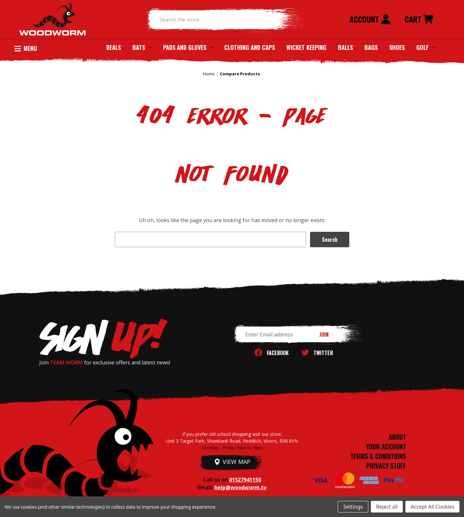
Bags (371, 47)
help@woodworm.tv (240, 487)
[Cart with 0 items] (419, 19)
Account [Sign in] (370, 19)
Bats (141, 47)
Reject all (387, 506)
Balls (345, 47)
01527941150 (245, 479)
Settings (353, 506)
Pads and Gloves (188, 47)
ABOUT (397, 437)
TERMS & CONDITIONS (378, 456)
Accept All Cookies (432, 506)
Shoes (397, 47)
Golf (425, 47)
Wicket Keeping (306, 47)
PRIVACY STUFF (386, 466)
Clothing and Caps (249, 47)
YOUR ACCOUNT (386, 446)
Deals (113, 47)
